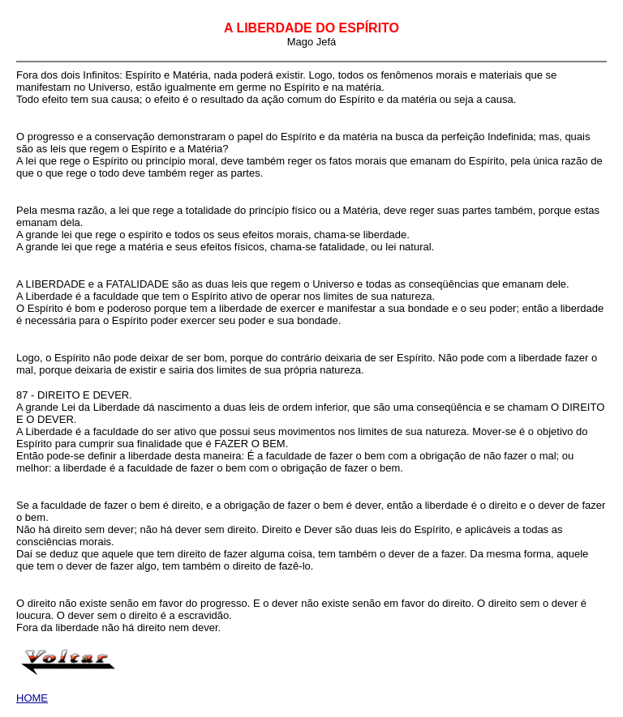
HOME (32, 698)
